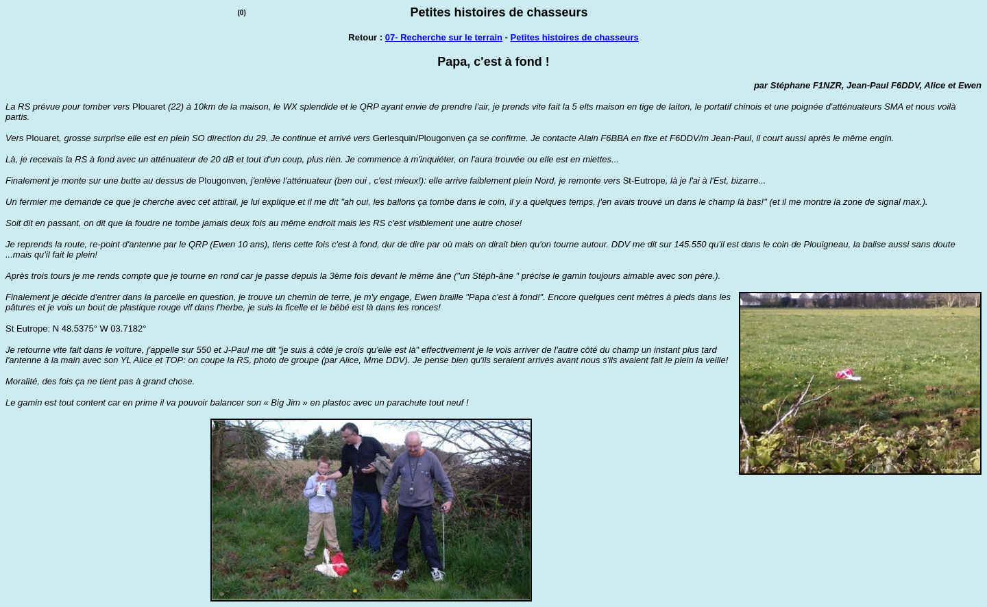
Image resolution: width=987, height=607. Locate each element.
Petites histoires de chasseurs (575, 37)
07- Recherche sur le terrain (443, 37)
